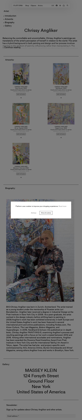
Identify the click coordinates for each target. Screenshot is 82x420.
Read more (62, 206)
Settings (33, 213)
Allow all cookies (46, 213)
